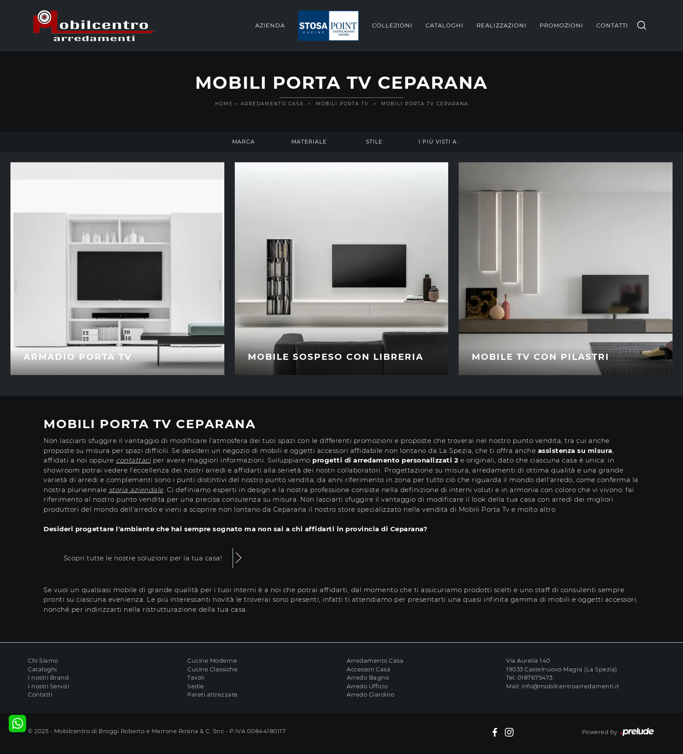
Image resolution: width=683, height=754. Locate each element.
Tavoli (195, 677)
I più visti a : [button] (439, 141)
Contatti (612, 25)
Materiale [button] (309, 141)
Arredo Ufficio (367, 686)
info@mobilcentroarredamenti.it (570, 686)
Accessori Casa (368, 669)
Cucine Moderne (212, 660)
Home (224, 104)
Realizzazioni (502, 25)
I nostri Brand (48, 677)
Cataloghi (444, 25)
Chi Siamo (43, 660)
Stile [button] (374, 141)
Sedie (195, 686)
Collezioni (392, 25)
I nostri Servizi (48, 686)
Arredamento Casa (272, 104)
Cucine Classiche (212, 669)
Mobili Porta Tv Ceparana (424, 104)
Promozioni (561, 25)
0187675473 (535, 677)
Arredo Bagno (368, 677)
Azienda (270, 25)
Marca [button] (243, 141)
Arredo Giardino (371, 694)
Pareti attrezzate (212, 694)
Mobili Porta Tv (342, 104)
